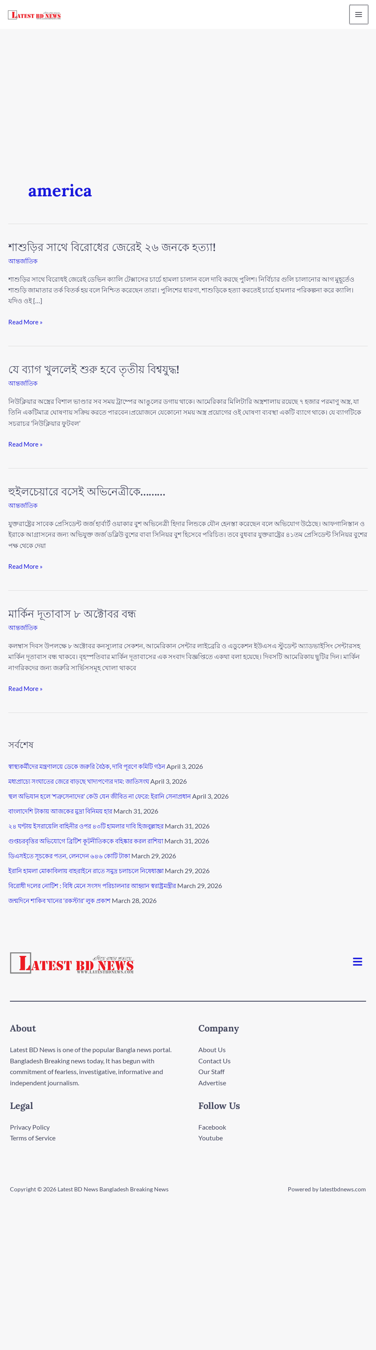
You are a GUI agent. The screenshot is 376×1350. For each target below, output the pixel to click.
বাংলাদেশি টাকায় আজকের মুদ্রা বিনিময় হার (64, 811)
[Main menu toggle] (357, 14)
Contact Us (214, 1060)
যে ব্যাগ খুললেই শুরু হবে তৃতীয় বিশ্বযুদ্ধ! (93, 369)
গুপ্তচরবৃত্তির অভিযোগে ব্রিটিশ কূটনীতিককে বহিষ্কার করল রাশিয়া (92, 841)
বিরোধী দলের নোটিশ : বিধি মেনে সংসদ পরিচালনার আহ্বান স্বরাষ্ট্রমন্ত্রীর (100, 885)
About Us (212, 1049)
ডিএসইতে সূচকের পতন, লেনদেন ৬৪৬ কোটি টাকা (73, 856)
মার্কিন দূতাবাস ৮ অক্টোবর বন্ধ (72, 614)
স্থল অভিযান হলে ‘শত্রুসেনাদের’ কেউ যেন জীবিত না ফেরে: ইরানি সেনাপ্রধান (106, 796)
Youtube (210, 1138)
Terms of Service (32, 1138)
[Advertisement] (188, 91)
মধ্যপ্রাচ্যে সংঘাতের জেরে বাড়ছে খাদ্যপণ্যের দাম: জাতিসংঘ (85, 781)
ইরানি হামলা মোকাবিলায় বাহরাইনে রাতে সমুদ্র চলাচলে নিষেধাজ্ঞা (93, 870)
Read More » (26, 321)
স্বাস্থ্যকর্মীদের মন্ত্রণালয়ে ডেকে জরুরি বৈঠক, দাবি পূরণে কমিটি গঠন (93, 766)
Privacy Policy (30, 1126)
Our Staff (211, 1071)
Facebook (212, 1126)
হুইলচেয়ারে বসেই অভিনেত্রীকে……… (86, 491)
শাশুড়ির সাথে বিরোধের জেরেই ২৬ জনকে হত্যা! (112, 247)
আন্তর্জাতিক (24, 261)
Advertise (212, 1082)
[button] (357, 962)
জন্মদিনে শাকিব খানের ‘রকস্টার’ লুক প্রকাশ (63, 900)
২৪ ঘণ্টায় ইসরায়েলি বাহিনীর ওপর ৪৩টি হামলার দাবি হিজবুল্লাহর (92, 826)
